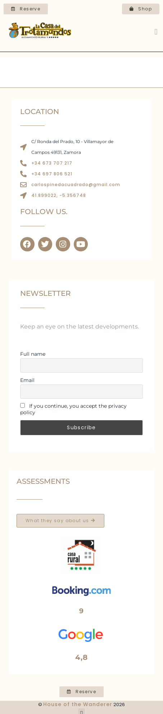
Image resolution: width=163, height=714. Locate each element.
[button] (156, 32)
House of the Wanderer (77, 704)
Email (27, 380)
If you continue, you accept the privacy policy (73, 409)
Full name (32, 354)
